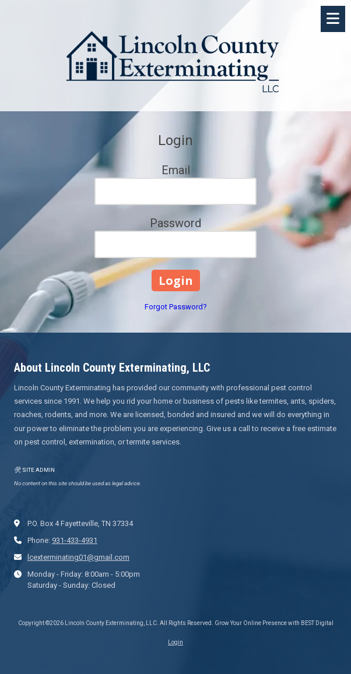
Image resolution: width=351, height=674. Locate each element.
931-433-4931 (74, 540)
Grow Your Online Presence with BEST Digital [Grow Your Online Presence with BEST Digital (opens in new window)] (274, 623)
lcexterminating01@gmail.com (78, 557)
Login (175, 642)
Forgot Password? (176, 306)
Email (176, 170)
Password (175, 223)
